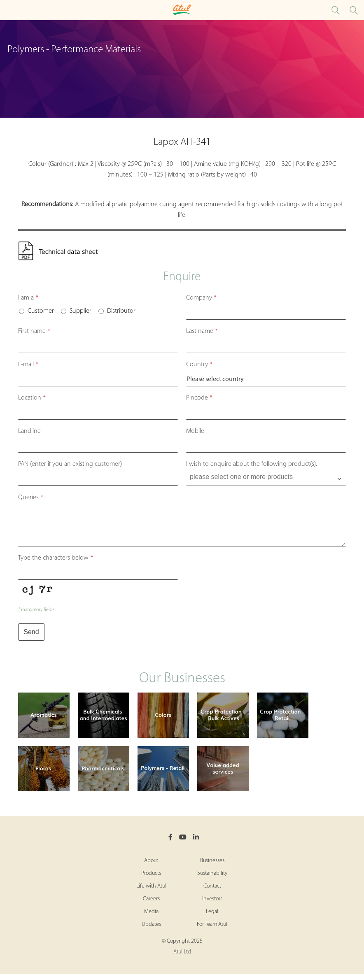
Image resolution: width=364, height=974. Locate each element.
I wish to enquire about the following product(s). (251, 464)
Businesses (212, 861)
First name (34, 331)
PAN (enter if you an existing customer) (70, 464)
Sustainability (212, 873)
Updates (151, 924)
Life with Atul (151, 886)
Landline (29, 431)
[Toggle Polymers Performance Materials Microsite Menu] (8, 10)
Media (151, 912)
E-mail (28, 364)
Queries (30, 497)
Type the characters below (55, 558)
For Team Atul (212, 924)
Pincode (199, 398)
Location (32, 398)
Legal (212, 912)
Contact (212, 886)
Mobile (195, 431)
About (151, 861)
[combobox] (266, 479)
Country (199, 364)
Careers (151, 899)
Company (201, 298)
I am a (28, 298)
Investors (212, 899)
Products (151, 873)
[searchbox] (267, 477)
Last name (202, 331)
